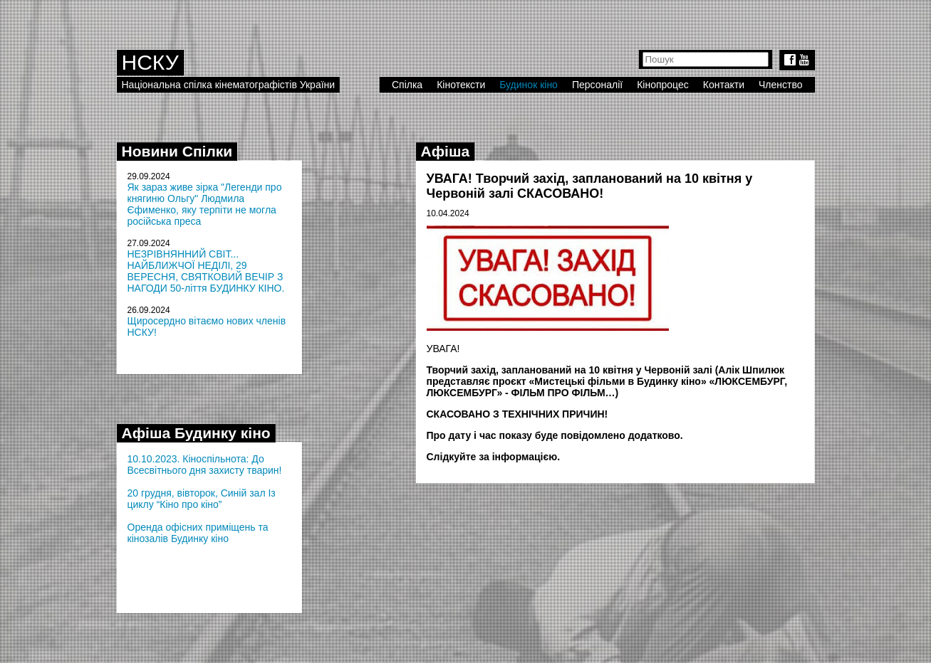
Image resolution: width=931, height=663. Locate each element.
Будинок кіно (528, 84)
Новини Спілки (177, 151)
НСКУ (150, 62)
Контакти (723, 84)
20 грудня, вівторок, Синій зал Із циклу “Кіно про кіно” (202, 498)
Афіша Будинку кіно (196, 433)
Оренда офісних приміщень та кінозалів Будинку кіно (198, 532)
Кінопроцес (663, 84)
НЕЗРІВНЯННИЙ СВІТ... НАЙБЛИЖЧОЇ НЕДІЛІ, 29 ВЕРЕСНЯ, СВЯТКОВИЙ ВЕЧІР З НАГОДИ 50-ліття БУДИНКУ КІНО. (206, 271)
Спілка (407, 84)
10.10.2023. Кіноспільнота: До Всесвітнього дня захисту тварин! (205, 464)
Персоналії (597, 84)
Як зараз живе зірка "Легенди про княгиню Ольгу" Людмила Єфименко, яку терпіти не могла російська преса (205, 204)
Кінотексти (461, 84)
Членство (781, 84)
